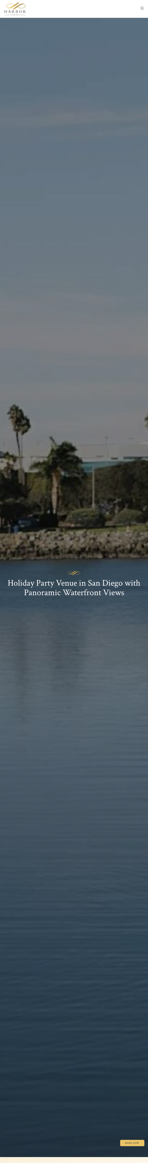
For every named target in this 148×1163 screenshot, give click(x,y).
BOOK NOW (132, 1143)
